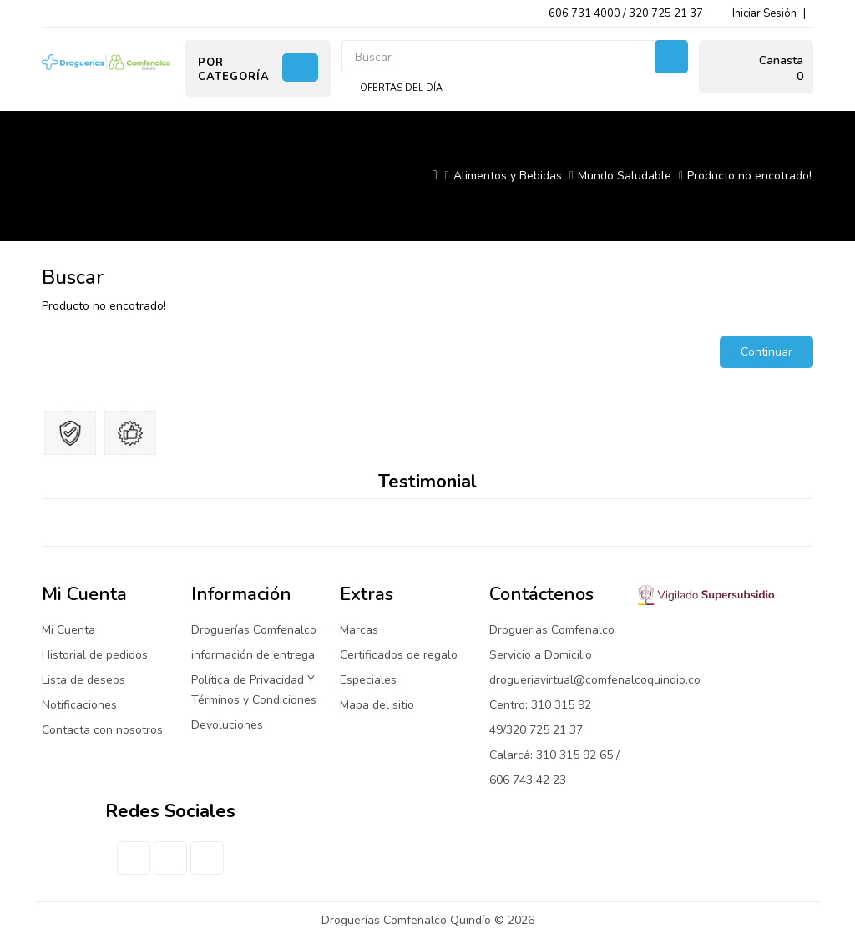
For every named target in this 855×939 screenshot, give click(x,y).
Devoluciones (227, 725)
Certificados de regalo (399, 655)
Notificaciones (79, 705)
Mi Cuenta (68, 630)
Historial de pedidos (95, 655)
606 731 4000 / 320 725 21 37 (626, 13)
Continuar (766, 352)
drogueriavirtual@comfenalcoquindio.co (595, 680)
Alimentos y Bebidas (507, 176)
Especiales (368, 680)
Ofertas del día (401, 88)
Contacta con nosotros (102, 730)
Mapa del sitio (377, 705)
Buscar (671, 56)
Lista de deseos (83, 680)
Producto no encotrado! (749, 176)
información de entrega (253, 655)
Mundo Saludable (624, 176)
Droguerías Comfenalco (253, 630)
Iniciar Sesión (764, 13)
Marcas (359, 630)
